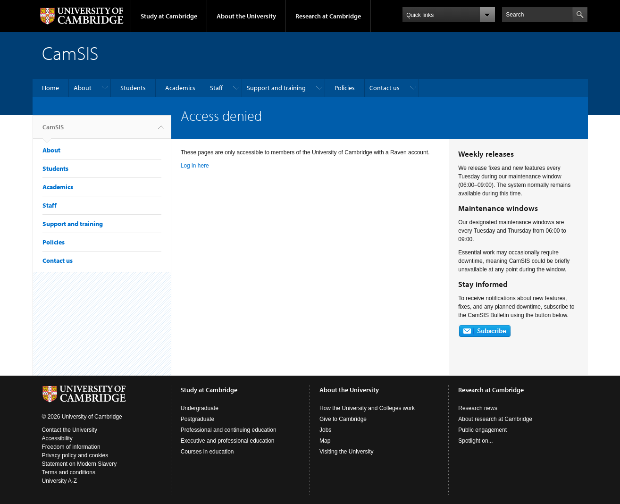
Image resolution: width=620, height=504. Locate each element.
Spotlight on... (475, 440)
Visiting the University (346, 451)
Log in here (195, 165)
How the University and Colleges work (367, 408)
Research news (477, 408)
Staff (216, 88)
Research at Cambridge (328, 16)
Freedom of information (71, 447)
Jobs (325, 430)
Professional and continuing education (228, 430)
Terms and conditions (68, 472)
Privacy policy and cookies (75, 455)
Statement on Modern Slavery (79, 464)
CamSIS (53, 131)
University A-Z (59, 481)
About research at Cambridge (495, 419)
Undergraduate (199, 408)
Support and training (276, 88)
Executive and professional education (228, 440)
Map (324, 440)
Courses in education (207, 451)
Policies (345, 88)
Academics (180, 88)
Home (50, 88)
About (83, 88)
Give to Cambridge (343, 419)
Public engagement (482, 430)
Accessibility (57, 438)
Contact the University (69, 430)
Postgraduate (197, 419)
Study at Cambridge (169, 16)
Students (133, 88)
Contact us (384, 88)
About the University (246, 16)
